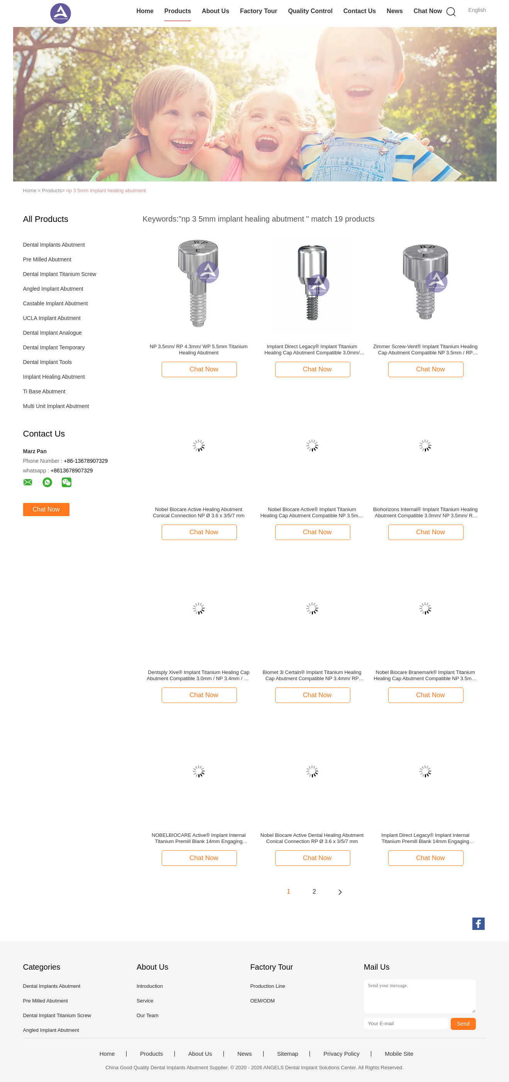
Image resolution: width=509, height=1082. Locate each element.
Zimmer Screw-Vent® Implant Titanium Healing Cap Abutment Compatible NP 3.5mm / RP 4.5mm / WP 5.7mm (425, 350)
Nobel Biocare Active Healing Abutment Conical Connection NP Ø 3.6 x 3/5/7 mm (199, 512)
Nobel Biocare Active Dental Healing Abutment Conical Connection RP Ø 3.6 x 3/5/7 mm (312, 838)
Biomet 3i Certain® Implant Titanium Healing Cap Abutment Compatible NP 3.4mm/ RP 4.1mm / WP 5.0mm (312, 675)
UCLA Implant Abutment (52, 318)
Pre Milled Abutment (47, 259)
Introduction (150, 986)
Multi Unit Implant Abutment (56, 406)
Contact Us (359, 11)
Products (177, 11)
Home (144, 11)
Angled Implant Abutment (53, 289)
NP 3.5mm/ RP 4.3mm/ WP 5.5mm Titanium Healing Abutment (199, 350)
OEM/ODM (262, 1001)
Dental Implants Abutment (54, 245)
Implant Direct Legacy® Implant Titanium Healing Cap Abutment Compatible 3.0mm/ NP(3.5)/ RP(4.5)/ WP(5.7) (311, 350)
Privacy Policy (341, 1054)
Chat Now (428, 11)
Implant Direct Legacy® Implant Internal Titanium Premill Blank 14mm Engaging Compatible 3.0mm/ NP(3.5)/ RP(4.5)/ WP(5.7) (425, 838)
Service (145, 1001)
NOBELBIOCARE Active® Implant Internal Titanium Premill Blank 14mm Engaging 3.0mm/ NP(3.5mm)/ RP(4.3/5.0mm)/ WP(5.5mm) (199, 838)
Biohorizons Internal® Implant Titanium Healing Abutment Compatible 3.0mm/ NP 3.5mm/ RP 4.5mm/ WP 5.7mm (425, 512)
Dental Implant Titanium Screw (59, 274)
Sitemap (287, 1054)
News (395, 11)
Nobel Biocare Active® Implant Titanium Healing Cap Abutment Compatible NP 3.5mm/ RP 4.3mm (312, 512)
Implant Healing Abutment (54, 377)
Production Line (267, 986)
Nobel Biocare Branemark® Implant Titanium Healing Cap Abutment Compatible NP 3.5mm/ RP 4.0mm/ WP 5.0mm (425, 675)
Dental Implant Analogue (52, 333)
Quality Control (310, 11)
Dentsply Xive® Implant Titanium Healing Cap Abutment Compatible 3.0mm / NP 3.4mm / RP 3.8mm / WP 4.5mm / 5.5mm (198, 675)
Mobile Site (399, 1054)
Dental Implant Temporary (54, 347)
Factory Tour (258, 11)
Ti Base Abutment (44, 391)
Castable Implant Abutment (55, 303)
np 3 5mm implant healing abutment (106, 190)
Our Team (148, 1015)
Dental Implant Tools (47, 362)
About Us (215, 11)
